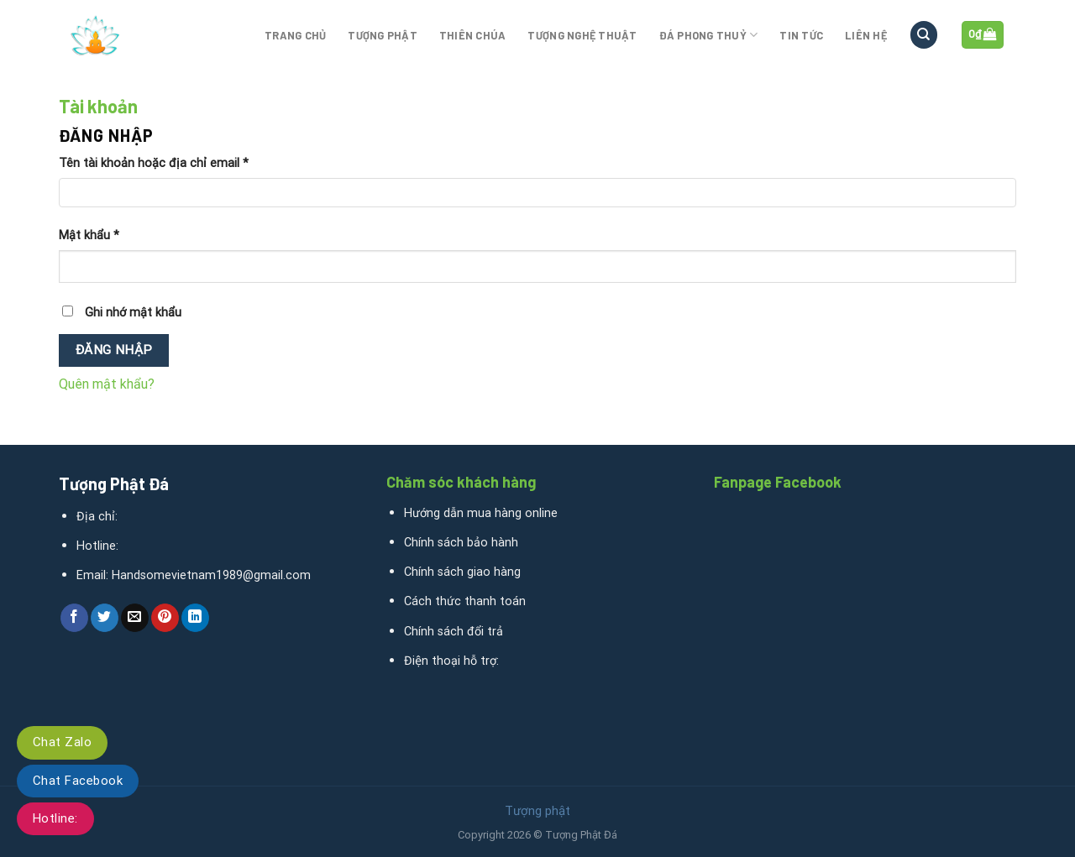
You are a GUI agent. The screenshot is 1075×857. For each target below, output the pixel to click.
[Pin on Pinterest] (165, 618)
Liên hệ (866, 35)
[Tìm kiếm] (923, 35)
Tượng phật (382, 35)
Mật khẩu (89, 235)
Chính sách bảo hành (461, 543)
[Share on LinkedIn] (195, 618)
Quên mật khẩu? (107, 384)
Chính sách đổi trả (453, 631)
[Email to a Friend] (135, 618)
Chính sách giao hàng (462, 572)
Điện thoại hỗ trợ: (451, 661)
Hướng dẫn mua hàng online (481, 513)
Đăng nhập (114, 350)
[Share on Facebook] (74, 618)
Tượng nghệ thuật (582, 35)
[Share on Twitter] (104, 618)
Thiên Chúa (472, 35)
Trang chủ (295, 35)
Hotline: (55, 818)
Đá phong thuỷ (708, 35)
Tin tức (801, 35)
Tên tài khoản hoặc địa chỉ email (154, 163)
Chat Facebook (78, 780)
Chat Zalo (62, 742)
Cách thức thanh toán (465, 601)
